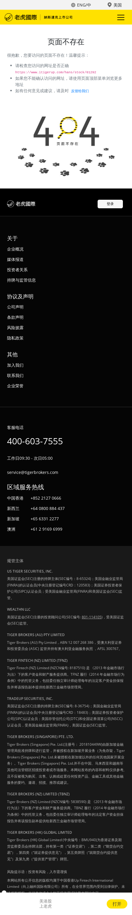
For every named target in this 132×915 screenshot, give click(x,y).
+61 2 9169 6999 (46, 529)
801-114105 (91, 617)
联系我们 (15, 375)
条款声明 (15, 317)
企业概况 (15, 249)
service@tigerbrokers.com (32, 472)
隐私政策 (15, 338)
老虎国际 (38, 17)
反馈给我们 (80, 90)
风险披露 (15, 327)
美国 (117, 5)
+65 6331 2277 (45, 518)
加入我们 (15, 365)
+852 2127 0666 (46, 498)
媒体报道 (15, 259)
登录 (110, 203)
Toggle (120, 17)
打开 (117, 904)
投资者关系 (17, 269)
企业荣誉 (15, 386)
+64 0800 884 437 (48, 508)
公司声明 (15, 307)
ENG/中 (84, 5)
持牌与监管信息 (21, 280)
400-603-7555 (35, 441)
